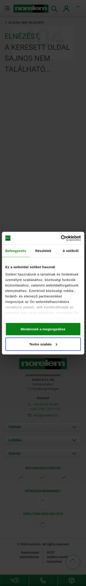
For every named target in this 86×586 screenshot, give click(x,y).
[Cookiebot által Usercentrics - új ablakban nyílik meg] (61, 238)
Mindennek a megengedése (43, 329)
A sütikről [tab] (71, 251)
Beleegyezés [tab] (15, 251)
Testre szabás (43, 344)
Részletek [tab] (43, 251)
